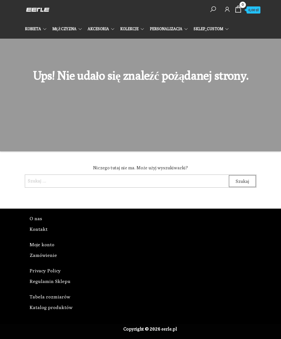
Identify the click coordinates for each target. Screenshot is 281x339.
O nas (36, 218)
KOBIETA (33, 28)
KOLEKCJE (129, 28)
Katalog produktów (51, 307)
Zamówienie (43, 255)
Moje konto (42, 244)
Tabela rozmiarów (50, 296)
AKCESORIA (98, 28)
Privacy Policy (45, 270)
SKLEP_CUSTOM (208, 28)
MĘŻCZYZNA (64, 28)
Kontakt (39, 229)
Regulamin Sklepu (50, 281)
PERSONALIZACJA (166, 28)
